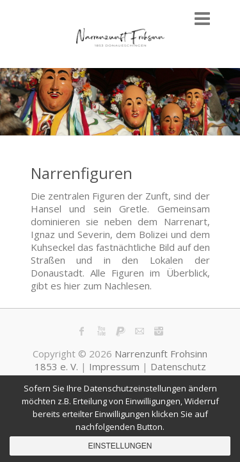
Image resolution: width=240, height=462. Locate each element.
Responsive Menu (202, 18)
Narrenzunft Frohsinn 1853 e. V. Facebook (82, 331)
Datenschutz (178, 366)
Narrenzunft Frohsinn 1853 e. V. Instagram (158, 331)
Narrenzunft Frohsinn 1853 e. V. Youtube (101, 331)
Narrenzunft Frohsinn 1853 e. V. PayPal (120, 331)
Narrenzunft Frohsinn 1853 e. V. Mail (139, 331)
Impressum (114, 366)
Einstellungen (120, 445)
